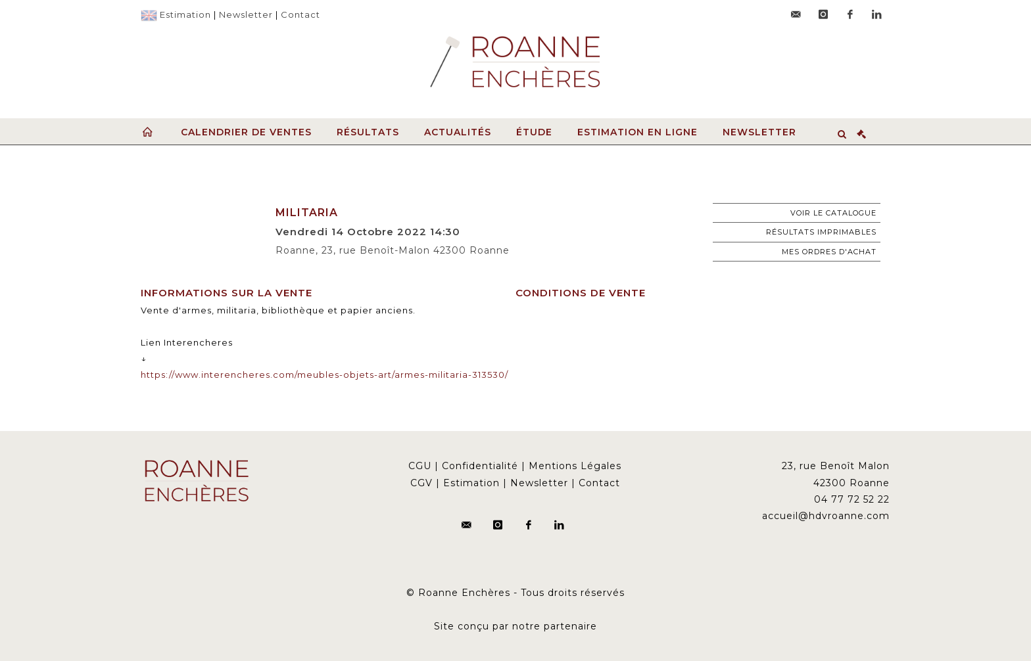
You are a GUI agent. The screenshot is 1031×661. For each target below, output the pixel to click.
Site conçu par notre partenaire (515, 626)
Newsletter (246, 14)
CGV (421, 483)
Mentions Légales (575, 466)
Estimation (185, 14)
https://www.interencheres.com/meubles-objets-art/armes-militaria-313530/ (324, 374)
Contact (300, 14)
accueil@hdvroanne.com (826, 516)
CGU (419, 466)
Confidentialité (480, 466)
